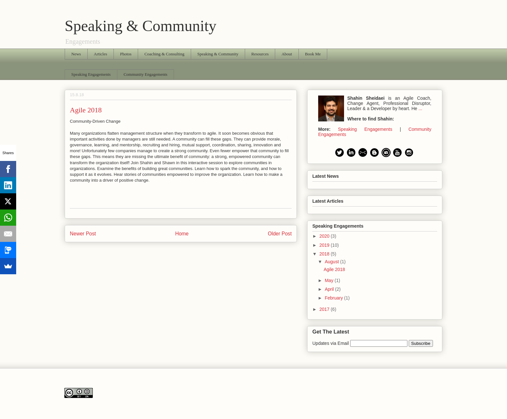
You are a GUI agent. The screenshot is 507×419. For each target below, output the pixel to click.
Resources (259, 53)
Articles (100, 53)
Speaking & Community (140, 25)
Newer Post (83, 233)
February (334, 297)
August (332, 261)
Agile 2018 (334, 269)
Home (182, 233)
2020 (325, 236)
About (287, 53)
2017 (325, 309)
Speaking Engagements (91, 74)
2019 (325, 245)
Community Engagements (145, 74)
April (330, 289)
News (76, 53)
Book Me (313, 53)
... (420, 108)
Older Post (280, 233)
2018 (325, 253)
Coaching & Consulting (165, 53)
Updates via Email (331, 343)
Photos (125, 53)
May (329, 280)
